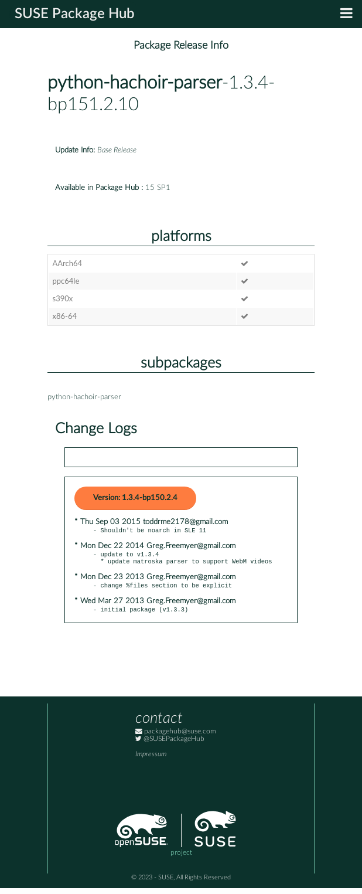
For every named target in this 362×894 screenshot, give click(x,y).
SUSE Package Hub (75, 14)
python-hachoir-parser (134, 83)
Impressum (150, 760)
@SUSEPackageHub (169, 745)
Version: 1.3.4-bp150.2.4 (135, 498)
